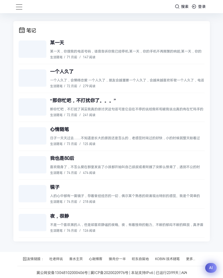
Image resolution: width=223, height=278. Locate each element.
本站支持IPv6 (142, 273)
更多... (190, 259)
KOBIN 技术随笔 (167, 259)
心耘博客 (95, 259)
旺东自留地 (140, 259)
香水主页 (76, 259)
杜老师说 (56, 259)
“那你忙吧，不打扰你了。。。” (83, 100)
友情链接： (33, 259)
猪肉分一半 (117, 259)
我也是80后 (62, 158)
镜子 (54, 187)
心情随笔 (59, 129)
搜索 (182, 6)
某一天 (57, 42)
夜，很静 (59, 216)
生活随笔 (56, 57)
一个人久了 (62, 71)
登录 (199, 6)
